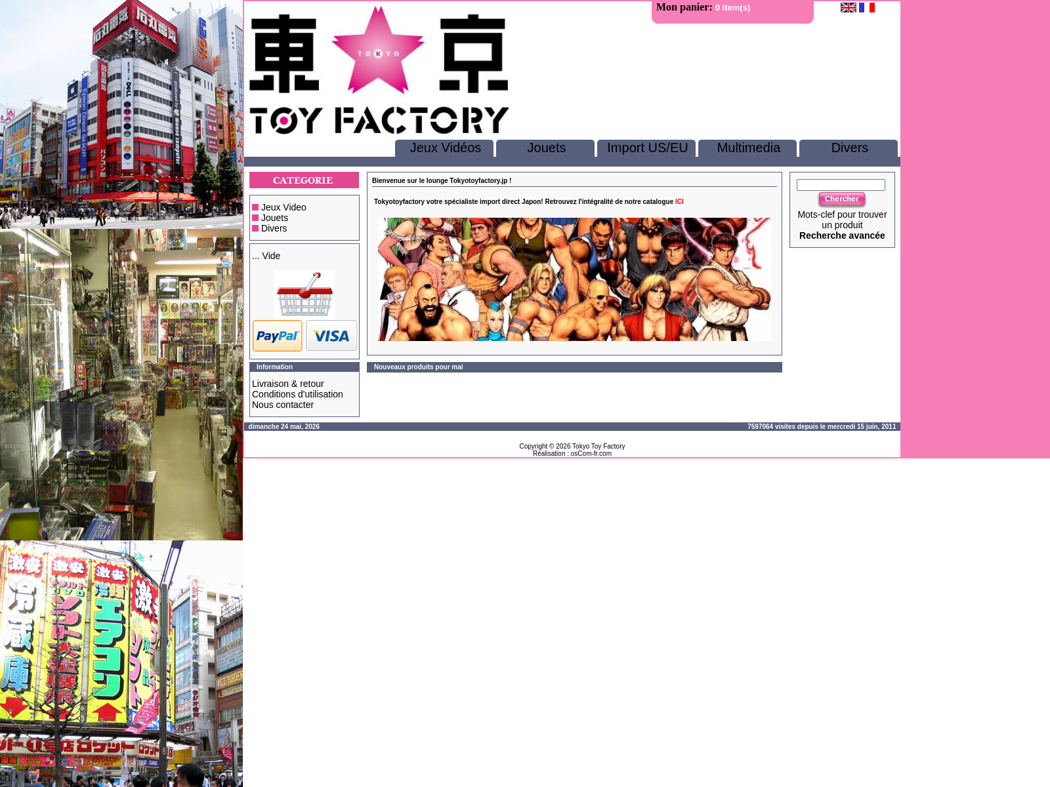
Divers (850, 147)
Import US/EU (647, 147)
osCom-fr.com (591, 453)
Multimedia (749, 147)
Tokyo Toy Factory (598, 446)
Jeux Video (283, 207)
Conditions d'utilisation (297, 394)
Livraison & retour (288, 383)
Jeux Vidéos (446, 147)
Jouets (547, 147)
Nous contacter (283, 404)
